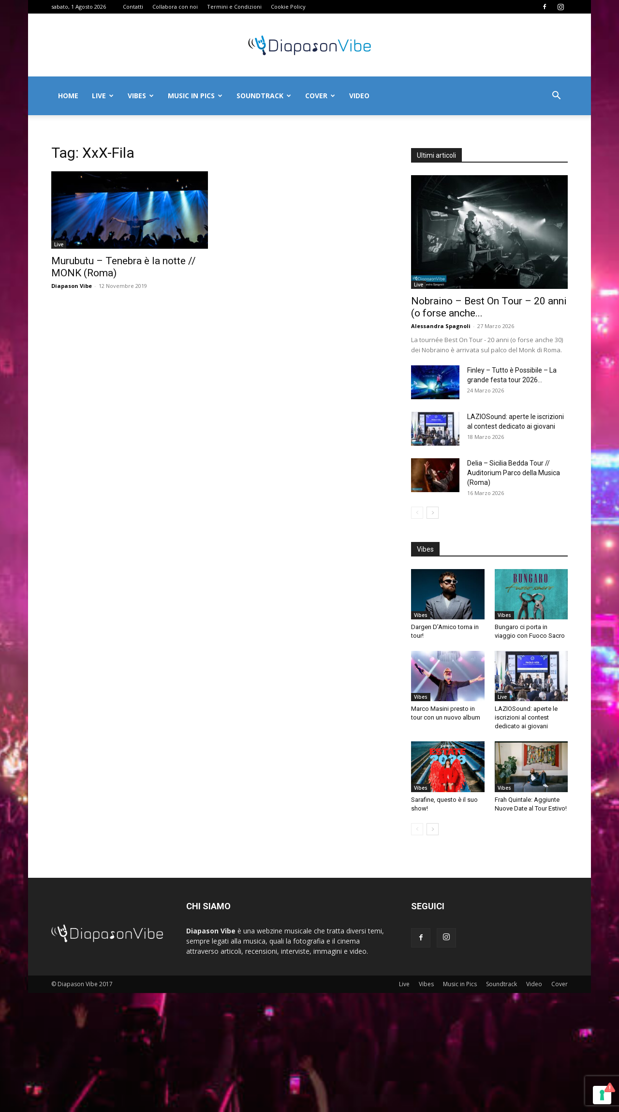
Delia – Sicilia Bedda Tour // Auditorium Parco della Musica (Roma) (513, 472)
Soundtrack (263, 95)
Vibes (141, 95)
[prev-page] (417, 513)
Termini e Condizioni (234, 6)
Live (103, 95)
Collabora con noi (175, 6)
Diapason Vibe (71, 285)
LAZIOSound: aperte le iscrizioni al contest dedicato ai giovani (526, 717)
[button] (556, 96)
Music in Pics (195, 95)
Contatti (133, 6)
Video (359, 95)
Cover (320, 95)
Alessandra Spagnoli (441, 326)
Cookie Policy (288, 6)
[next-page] (433, 513)
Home (68, 95)
